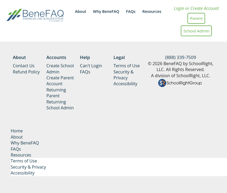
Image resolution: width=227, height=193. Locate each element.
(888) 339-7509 (180, 57)
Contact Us (23, 66)
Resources (151, 11)
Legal (119, 57)
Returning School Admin (60, 105)
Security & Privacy (123, 75)
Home (17, 131)
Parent (196, 18)
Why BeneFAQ (106, 11)
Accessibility (125, 84)
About (80, 11)
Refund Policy (26, 72)
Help (85, 57)
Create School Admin (60, 69)
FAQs (131, 11)
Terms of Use (126, 66)
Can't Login (91, 66)
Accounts (56, 57)
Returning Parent (56, 93)
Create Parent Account (60, 81)
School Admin (196, 31)
